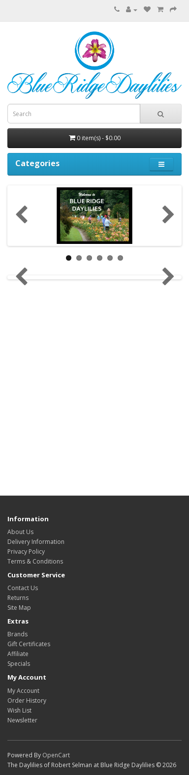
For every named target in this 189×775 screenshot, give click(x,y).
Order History (26, 700)
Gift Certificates (28, 644)
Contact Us (22, 588)
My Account (23, 690)
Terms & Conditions (35, 561)
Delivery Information (35, 541)
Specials (18, 663)
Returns (18, 598)
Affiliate (18, 654)
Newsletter (22, 720)
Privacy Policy (26, 551)
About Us (20, 532)
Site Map (19, 607)
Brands (17, 634)
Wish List (19, 710)
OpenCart (56, 755)
